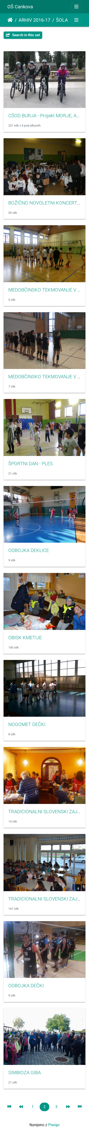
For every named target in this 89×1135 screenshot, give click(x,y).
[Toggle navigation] (76, 6)
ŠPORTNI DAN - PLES (30, 463)
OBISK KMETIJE (25, 637)
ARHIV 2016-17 (34, 20)
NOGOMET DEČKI (26, 724)
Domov (10, 20)
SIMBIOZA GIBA (24, 1072)
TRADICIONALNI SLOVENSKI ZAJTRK (47, 899)
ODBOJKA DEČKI (26, 985)
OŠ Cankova (20, 7)
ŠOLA (62, 20)
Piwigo (54, 1125)
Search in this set (23, 35)
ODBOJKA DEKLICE (28, 550)
